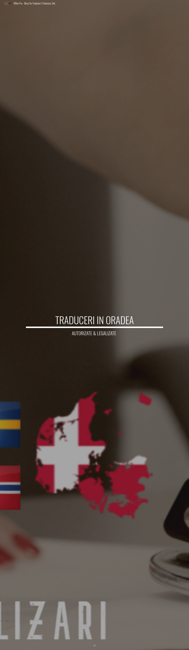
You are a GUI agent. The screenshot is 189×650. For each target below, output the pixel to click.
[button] (94, 646)
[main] (94, 325)
